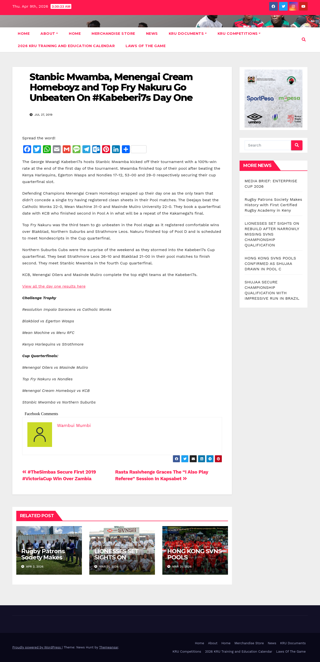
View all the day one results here (54, 286)
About (49, 33)
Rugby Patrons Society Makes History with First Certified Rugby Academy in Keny (273, 205)
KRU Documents (188, 33)
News (152, 33)
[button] (304, 39)
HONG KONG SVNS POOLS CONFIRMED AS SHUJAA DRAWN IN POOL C (270, 263)
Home (24, 33)
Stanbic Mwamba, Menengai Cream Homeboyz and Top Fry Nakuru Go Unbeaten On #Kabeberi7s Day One (111, 87)
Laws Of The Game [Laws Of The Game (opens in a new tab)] (291, 651)
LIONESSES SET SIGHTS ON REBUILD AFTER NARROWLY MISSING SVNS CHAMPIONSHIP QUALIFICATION (272, 234)
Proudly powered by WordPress (37, 647)
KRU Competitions (239, 33)
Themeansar (108, 647)
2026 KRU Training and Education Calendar (66, 46)
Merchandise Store (113, 33)
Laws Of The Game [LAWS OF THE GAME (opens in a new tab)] (146, 46)
